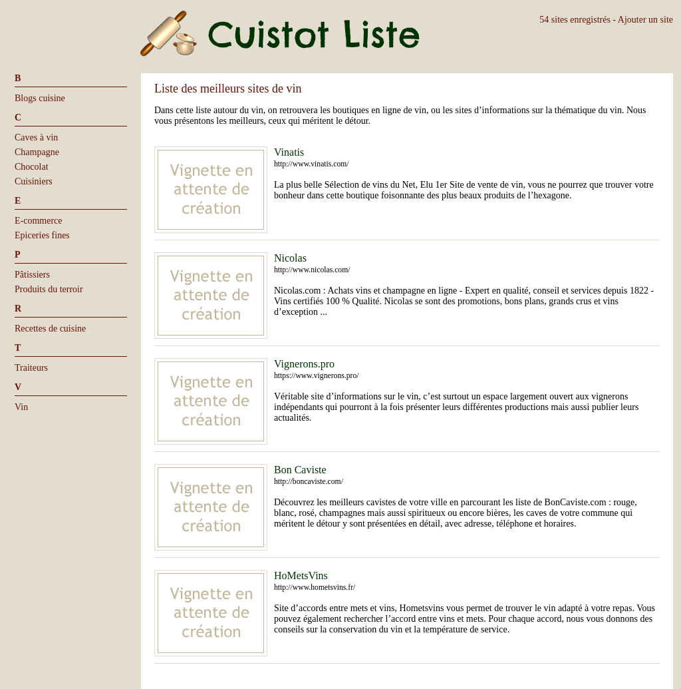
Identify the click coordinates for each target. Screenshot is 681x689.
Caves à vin (36, 137)
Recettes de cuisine (50, 329)
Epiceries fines (42, 235)
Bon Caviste (300, 469)
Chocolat (32, 167)
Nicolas (290, 258)
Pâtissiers (32, 275)
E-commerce (39, 221)
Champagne (37, 152)
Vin (21, 407)
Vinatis (289, 152)
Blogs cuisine (40, 98)
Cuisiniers (34, 181)
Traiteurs (31, 368)
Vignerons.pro (304, 363)
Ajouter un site (645, 20)
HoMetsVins (301, 575)
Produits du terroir (49, 289)
